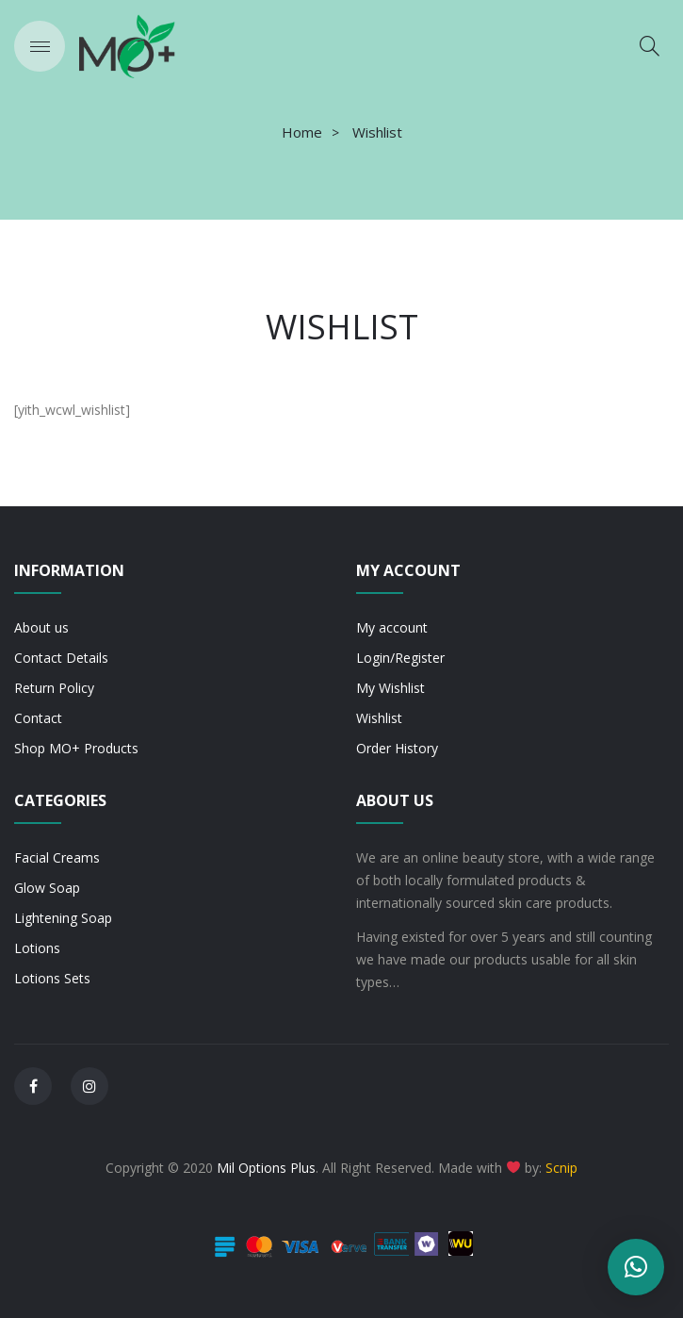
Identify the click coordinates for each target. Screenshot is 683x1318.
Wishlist (379, 718)
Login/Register (400, 658)
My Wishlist (390, 688)
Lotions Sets (52, 978)
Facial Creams (57, 857)
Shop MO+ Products (76, 748)
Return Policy (54, 688)
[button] (636, 1267)
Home (302, 132)
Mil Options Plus (266, 1168)
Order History (397, 748)
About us (41, 627)
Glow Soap (47, 888)
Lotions (37, 948)
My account (392, 627)
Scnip (561, 1168)
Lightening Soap (63, 918)
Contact (38, 718)
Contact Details (61, 658)
